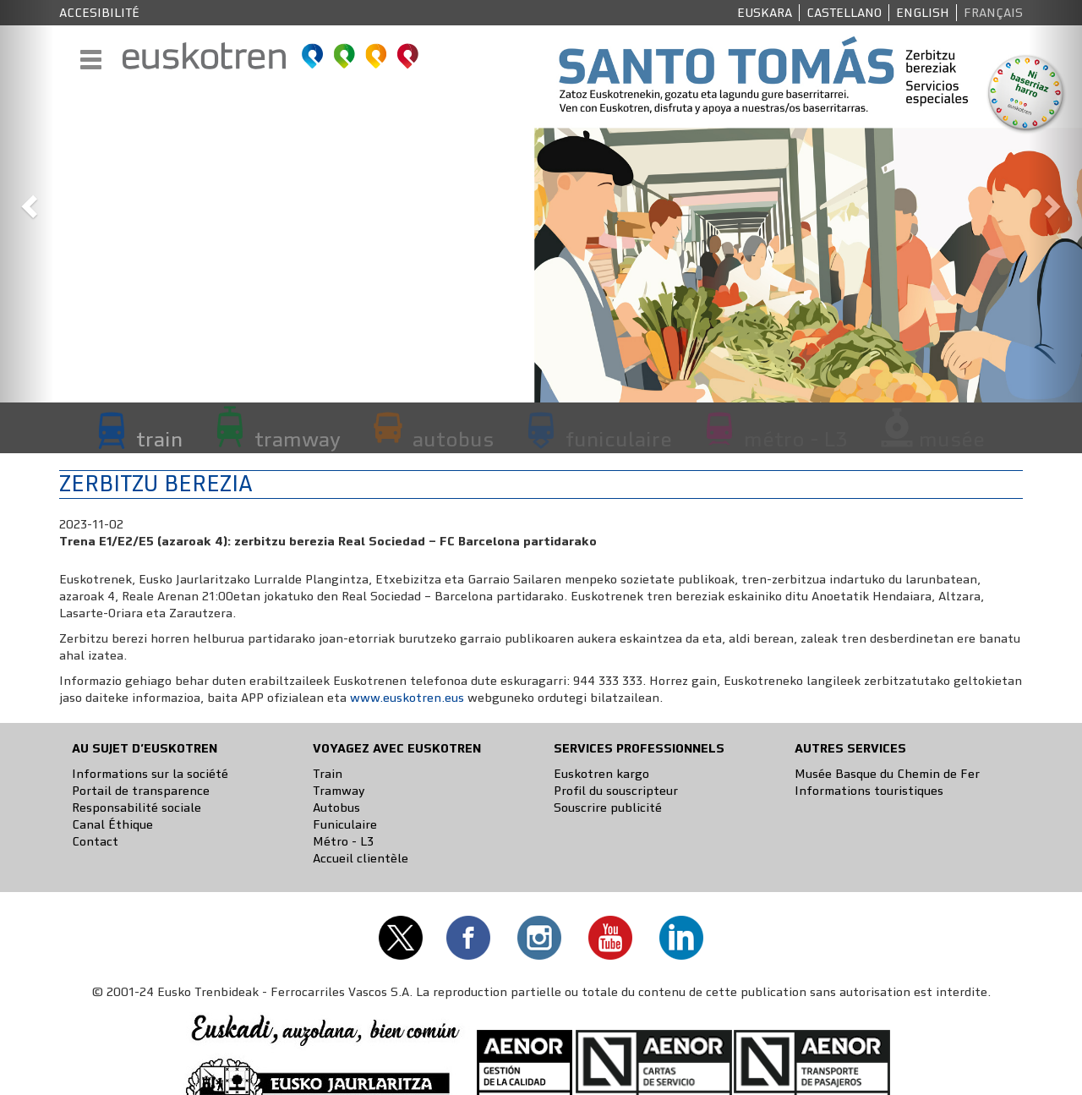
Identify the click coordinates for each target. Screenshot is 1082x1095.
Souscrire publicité (608, 807)
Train (327, 773)
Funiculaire (345, 824)
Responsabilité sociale (136, 807)
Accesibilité (99, 12)
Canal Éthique (112, 824)
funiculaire (619, 438)
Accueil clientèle (360, 858)
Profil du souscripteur (616, 790)
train (159, 438)
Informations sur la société (150, 773)
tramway (297, 438)
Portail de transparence (141, 790)
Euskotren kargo (601, 773)
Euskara (764, 12)
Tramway (339, 790)
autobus (453, 438)
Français (993, 12)
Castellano (844, 12)
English (922, 12)
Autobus (336, 807)
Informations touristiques (869, 790)
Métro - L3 (343, 841)
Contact (95, 841)
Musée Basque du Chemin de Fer (887, 773)
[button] (27, 201)
